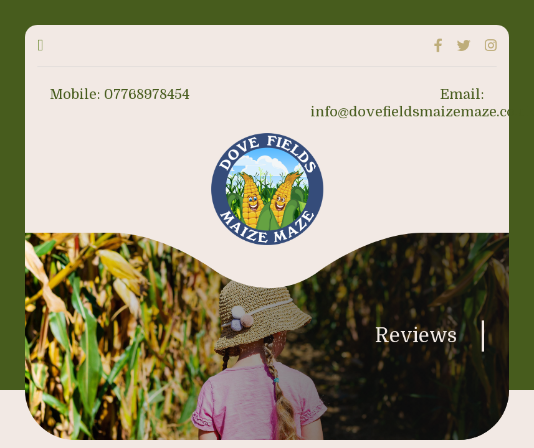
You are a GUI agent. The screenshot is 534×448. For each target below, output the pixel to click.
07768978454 (146, 94)
